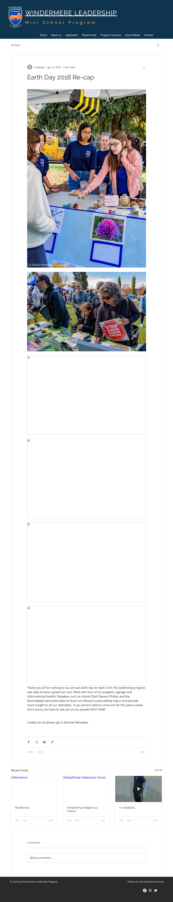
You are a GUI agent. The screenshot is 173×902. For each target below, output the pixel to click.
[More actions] (144, 67)
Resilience (22, 807)
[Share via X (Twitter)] (36, 741)
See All (158, 769)
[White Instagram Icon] (150, 890)
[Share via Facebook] (28, 741)
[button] (158, 45)
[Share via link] (52, 741)
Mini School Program (61, 22)
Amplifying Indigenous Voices (82, 809)
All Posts (15, 45)
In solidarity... (127, 807)
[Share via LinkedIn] (44, 741)
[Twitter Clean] (155, 890)
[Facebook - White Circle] (144, 890)
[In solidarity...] (138, 789)
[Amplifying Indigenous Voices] (86, 789)
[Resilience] (34, 789)
